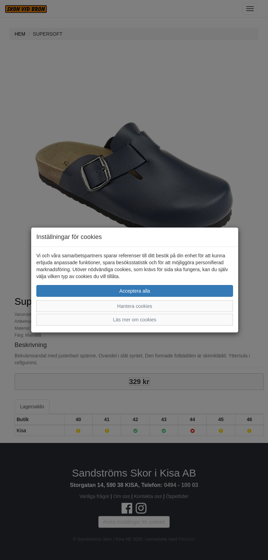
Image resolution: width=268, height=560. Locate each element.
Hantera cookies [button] (134, 306)
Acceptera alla (134, 291)
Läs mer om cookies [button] (134, 319)
